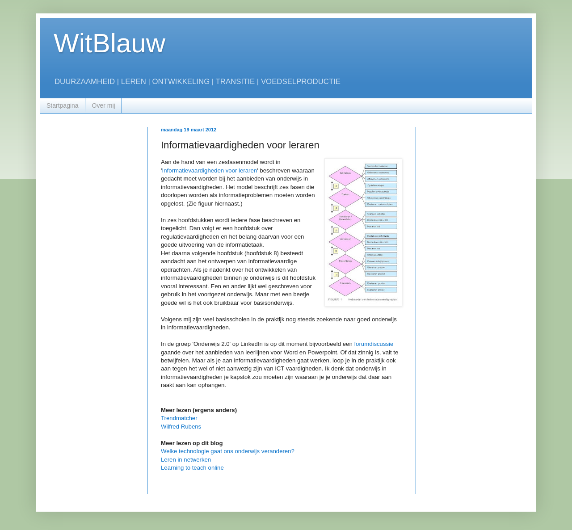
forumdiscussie (373, 344)
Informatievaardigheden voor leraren (209, 170)
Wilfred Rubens (181, 426)
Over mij (103, 105)
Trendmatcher (179, 418)
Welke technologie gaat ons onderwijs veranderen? (227, 451)
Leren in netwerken (186, 459)
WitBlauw (109, 43)
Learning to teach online (192, 467)
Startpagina (62, 105)
